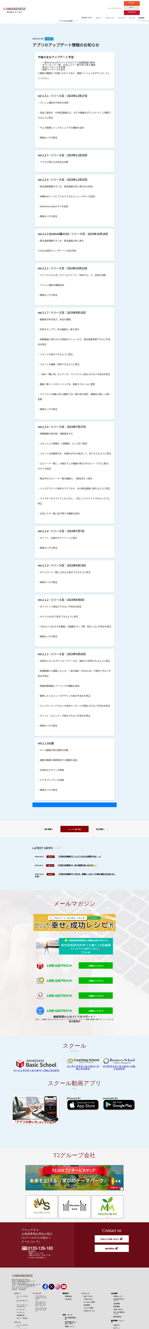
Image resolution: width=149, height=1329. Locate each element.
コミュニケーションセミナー (22, 1299)
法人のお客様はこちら (119, 1306)
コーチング (121, 8)
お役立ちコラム (89, 1304)
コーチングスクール (22, 1323)
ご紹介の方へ (88, 1292)
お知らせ (116, 1318)
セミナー (99, 8)
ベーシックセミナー (22, 1290)
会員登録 (87, 1298)
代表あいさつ (118, 1289)
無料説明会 (117, 1310)
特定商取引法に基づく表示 (70, 1316)
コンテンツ (21, 1306)
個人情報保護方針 (70, 1311)
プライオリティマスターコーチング (40, 1291)
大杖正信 (68, 1292)
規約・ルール (67, 1308)
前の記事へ (48, 829)
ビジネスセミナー (22, 1294)
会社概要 (116, 1297)
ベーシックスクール (22, 1319)
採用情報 (141, 8)
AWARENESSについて (119, 1293)
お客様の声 (21, 1308)
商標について (70, 1320)
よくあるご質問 (89, 1295)
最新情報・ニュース (117, 1314)
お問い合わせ (118, 1303)
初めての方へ (87, 8)
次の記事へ (100, 829)
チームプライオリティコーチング (40, 1303)
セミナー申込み (22, 1311)
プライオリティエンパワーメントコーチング (40, 1297)
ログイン (116, 1321)
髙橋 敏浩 (68, 1289)
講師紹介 (66, 1287)
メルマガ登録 (88, 1301)
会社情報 (114, 1287)
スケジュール (109, 8)
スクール (132, 8)
